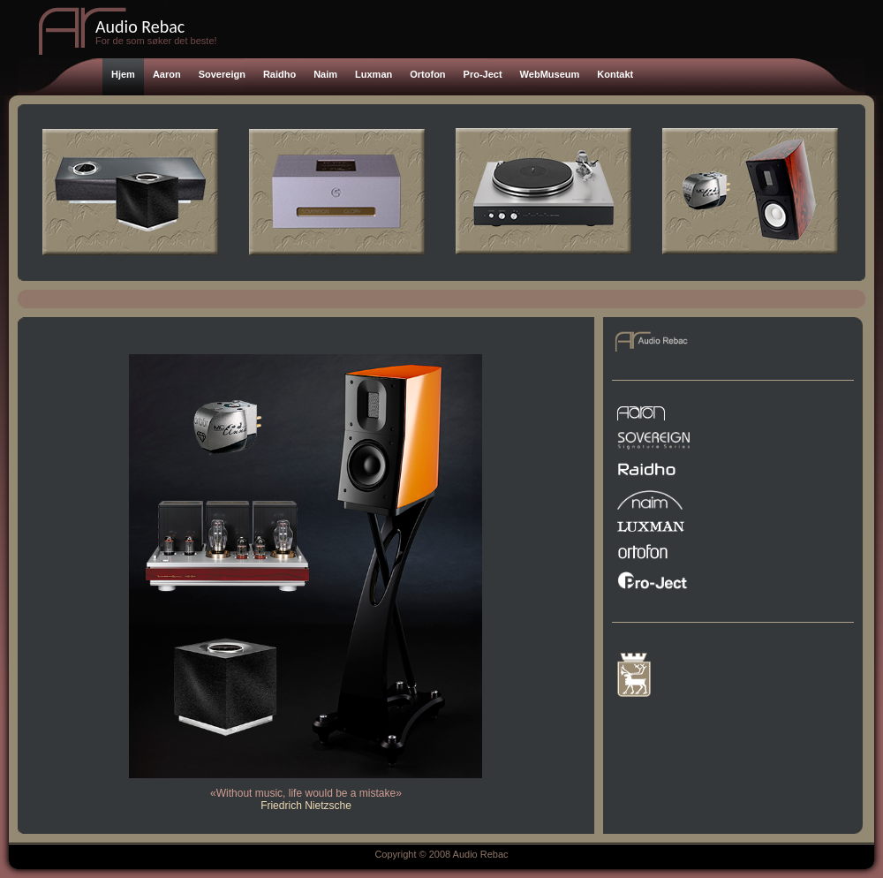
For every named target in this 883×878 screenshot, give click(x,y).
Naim (325, 74)
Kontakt (615, 74)
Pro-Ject (483, 74)
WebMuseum (550, 74)
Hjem (123, 74)
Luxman (373, 74)
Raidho (279, 74)
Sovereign (222, 74)
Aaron (167, 74)
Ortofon (427, 74)
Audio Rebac (140, 26)
